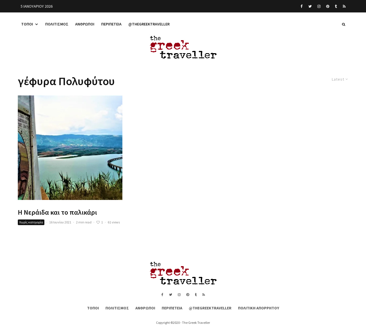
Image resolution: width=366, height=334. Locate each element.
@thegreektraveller (149, 24)
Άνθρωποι (84, 24)
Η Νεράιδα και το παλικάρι (57, 212)
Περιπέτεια (111, 24)
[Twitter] (310, 6)
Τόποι (27, 24)
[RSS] (344, 6)
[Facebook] (302, 6)
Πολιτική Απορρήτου (258, 308)
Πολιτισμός (56, 24)
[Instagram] (319, 6)
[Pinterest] (327, 6)
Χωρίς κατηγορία (31, 222)
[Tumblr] (336, 6)
